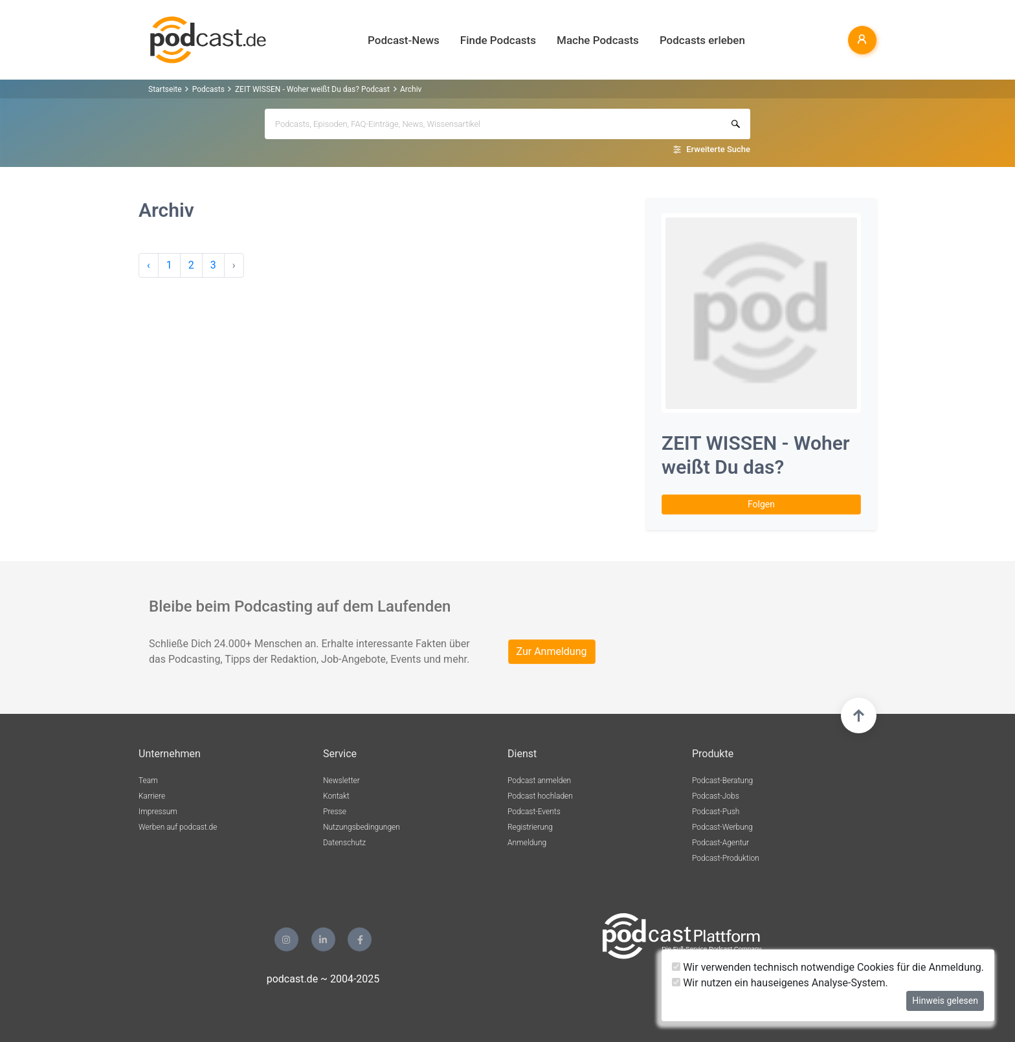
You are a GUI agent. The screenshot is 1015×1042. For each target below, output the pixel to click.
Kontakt (336, 796)
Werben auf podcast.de (178, 827)
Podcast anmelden (539, 780)
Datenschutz (344, 842)
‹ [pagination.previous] (148, 265)
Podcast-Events (534, 811)
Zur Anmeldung (552, 651)
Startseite (165, 89)
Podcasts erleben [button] (702, 40)
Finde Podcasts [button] (498, 40)
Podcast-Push (715, 811)
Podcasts (208, 89)
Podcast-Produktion (725, 858)
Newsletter (341, 780)
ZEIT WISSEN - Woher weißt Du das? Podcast (312, 89)
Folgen (761, 504)
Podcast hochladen (540, 796)
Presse (334, 811)
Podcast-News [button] (404, 40)
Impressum (158, 811)
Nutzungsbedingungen (361, 827)
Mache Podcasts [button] (598, 40)
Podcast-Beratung (722, 780)
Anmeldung (527, 842)
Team (148, 780)
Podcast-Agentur (720, 842)
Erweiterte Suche (718, 149)
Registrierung (530, 827)
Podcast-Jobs (715, 796)
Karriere (152, 796)
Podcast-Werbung (722, 827)
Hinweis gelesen (945, 1000)
